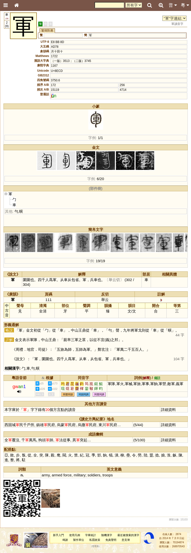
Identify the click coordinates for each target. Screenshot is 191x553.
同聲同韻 (68, 394)
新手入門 (58, 535)
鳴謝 (65, 539)
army (46, 475)
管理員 (95, 546)
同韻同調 (84, 394)
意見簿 (126, 539)
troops (107, 475)
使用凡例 (74, 535)
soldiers (94, 475)
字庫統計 (90, 535)
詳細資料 (168, 409)
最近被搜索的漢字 (128, 535)
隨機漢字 (106, 535)
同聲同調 (99, 394)
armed (57, 475)
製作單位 (78, 539)
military (79, 475)
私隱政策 (94, 539)
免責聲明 (110, 539)
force (67, 475)
